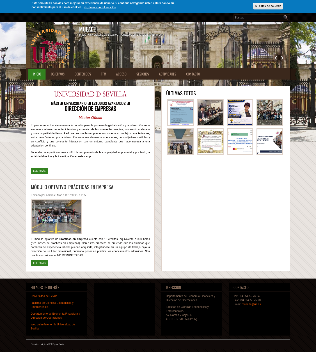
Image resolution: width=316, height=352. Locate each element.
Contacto (193, 74)
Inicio (37, 74)
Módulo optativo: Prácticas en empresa (72, 187)
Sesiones (142, 74)
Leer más (40, 170)
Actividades (167, 74)
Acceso (121, 74)
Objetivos (58, 74)
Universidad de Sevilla (44, 296)
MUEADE (87, 29)
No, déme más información (100, 7)
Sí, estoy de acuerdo (268, 6)
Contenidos (83, 74)
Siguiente (282, 57)
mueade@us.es (251, 304)
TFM (103, 74)
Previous (276, 57)
